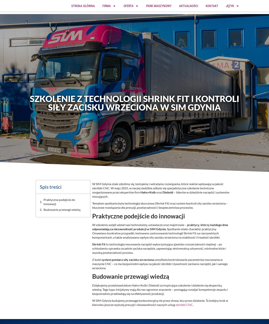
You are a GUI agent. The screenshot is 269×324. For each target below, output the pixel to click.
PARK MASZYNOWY (158, 6)
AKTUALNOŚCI (188, 6)
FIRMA (109, 6)
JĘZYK (232, 6)
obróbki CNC (184, 304)
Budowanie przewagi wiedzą (62, 209)
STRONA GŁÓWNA (83, 6)
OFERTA (131, 6)
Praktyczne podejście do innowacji (59, 202)
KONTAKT (212, 6)
